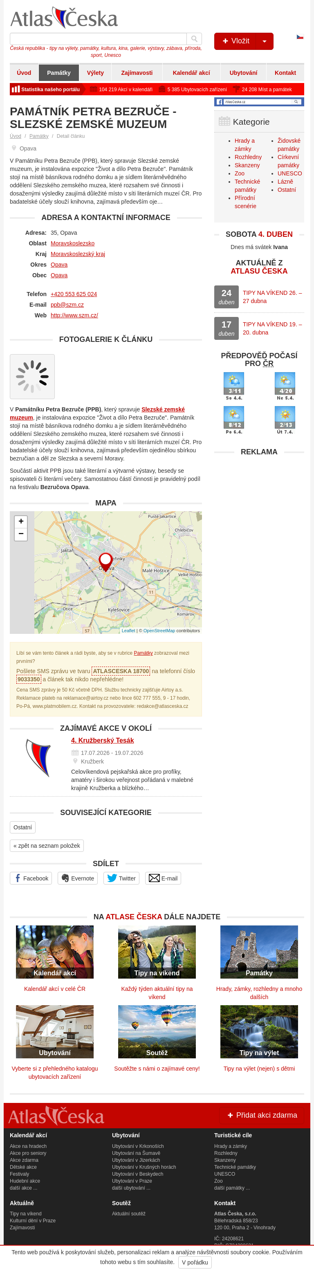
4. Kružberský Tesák (102, 740)
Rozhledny (248, 157)
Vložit (247, 41)
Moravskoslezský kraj (78, 254)
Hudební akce (25, 1181)
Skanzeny (247, 165)
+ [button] (21, 522)
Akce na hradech (28, 1146)
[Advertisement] (259, 511)
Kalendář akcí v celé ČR (54, 989)
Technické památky (235, 1167)
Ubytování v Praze (132, 1181)
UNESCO (290, 173)
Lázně (285, 181)
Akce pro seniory (28, 1153)
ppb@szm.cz (67, 304)
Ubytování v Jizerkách (136, 1160)
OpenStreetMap (159, 630)
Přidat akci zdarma (261, 1115)
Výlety (95, 73)
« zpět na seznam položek (46, 845)
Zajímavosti (137, 73)
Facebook (30, 878)
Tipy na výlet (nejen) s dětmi (259, 1068)
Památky (59, 73)
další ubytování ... (131, 1188)
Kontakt (285, 73)
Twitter (121, 878)
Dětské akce (23, 1167)
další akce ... (23, 1188)
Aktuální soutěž (129, 1214)
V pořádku (195, 1262)
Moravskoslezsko (72, 243)
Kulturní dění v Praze (33, 1221)
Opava (59, 264)
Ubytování (244, 73)
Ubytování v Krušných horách (144, 1167)
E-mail (163, 878)
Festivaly (19, 1174)
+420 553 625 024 (74, 294)
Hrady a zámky (230, 1146)
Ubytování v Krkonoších (138, 1146)
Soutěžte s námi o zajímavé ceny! (157, 1068)
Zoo (239, 173)
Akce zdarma (24, 1160)
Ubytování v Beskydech (137, 1174)
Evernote (77, 878)
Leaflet (128, 630)
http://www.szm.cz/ (74, 315)
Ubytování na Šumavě (136, 1153)
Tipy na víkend (26, 1214)
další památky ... (232, 1188)
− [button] (21, 534)
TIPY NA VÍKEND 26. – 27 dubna (272, 297)
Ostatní (22, 827)
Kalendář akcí (191, 73)
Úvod (24, 73)
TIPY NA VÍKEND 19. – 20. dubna (272, 328)
